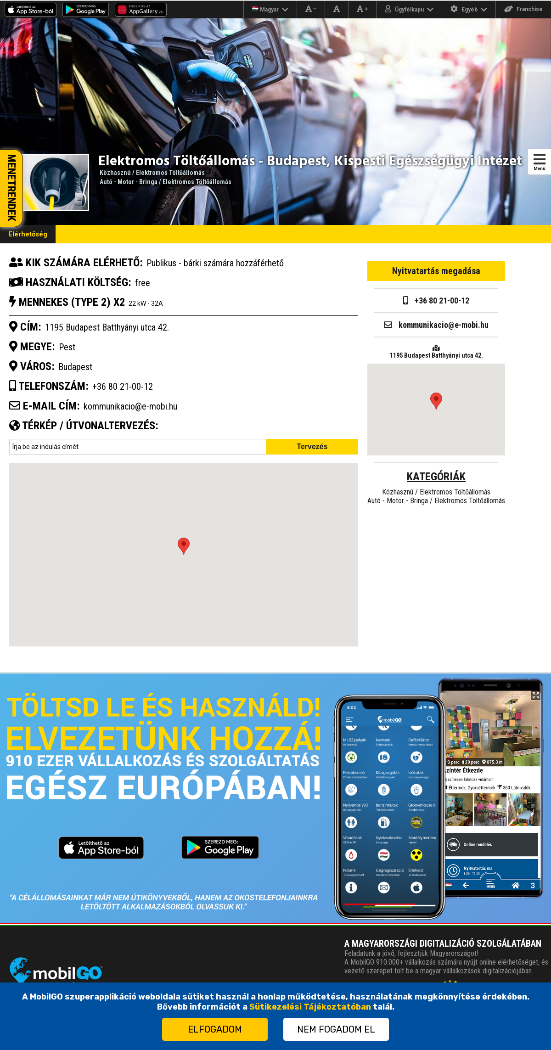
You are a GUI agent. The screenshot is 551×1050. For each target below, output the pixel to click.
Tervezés (312, 446)
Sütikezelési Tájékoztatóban (310, 1007)
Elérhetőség (27, 234)
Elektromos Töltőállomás (170, 172)
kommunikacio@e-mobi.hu (130, 406)
